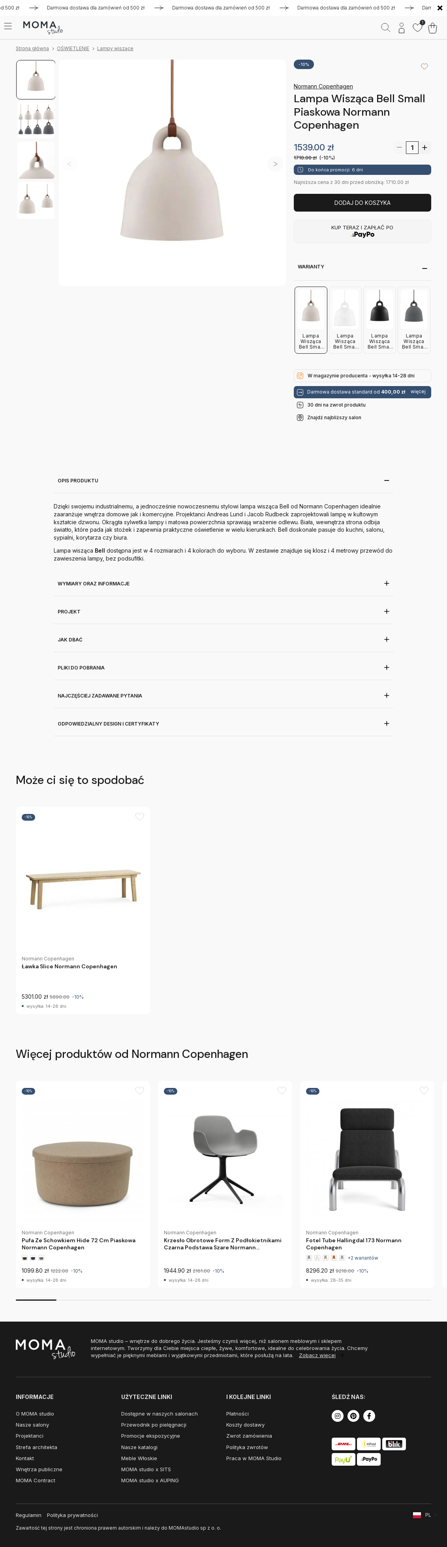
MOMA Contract (35, 1480)
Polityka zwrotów (247, 1447)
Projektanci (29, 1436)
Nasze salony (32, 1424)
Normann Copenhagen (323, 86)
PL (428, 1515)
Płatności (237, 1413)
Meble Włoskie (139, 1458)
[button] (275, 164)
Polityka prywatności (72, 1515)
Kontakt (25, 1458)
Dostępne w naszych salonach (159, 1413)
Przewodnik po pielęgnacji (153, 1424)
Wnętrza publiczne (39, 1469)
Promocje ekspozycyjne (150, 1436)
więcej (418, 391)
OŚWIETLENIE (73, 48)
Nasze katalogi (139, 1447)
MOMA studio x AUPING (150, 1480)
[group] (83, 910)
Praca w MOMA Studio (254, 1458)
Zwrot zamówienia (249, 1436)
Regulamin (28, 1515)
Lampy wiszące (115, 48)
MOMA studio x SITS (146, 1469)
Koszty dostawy (245, 1424)
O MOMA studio (35, 1413)
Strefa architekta (36, 1447)
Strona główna (32, 48)
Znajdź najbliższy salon (334, 417)
